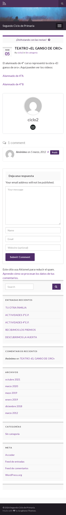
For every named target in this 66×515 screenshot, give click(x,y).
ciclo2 (20, 52)
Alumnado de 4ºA (13, 75)
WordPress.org (13, 474)
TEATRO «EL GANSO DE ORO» (37, 358)
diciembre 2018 (13, 406)
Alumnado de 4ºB (13, 84)
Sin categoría (31, 52)
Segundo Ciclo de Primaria (18, 25)
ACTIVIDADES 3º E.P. (17, 314)
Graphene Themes (27, 510)
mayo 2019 (11, 392)
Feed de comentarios (16, 468)
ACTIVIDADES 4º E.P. (17, 322)
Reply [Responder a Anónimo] (54, 152)
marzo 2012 (11, 412)
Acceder (10, 454)
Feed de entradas (14, 461)
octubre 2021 (12, 379)
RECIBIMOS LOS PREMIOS (20, 329)
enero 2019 (11, 399)
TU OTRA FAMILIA (16, 307)
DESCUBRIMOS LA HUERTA (21, 337)
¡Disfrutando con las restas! (31, 39)
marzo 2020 (11, 386)
